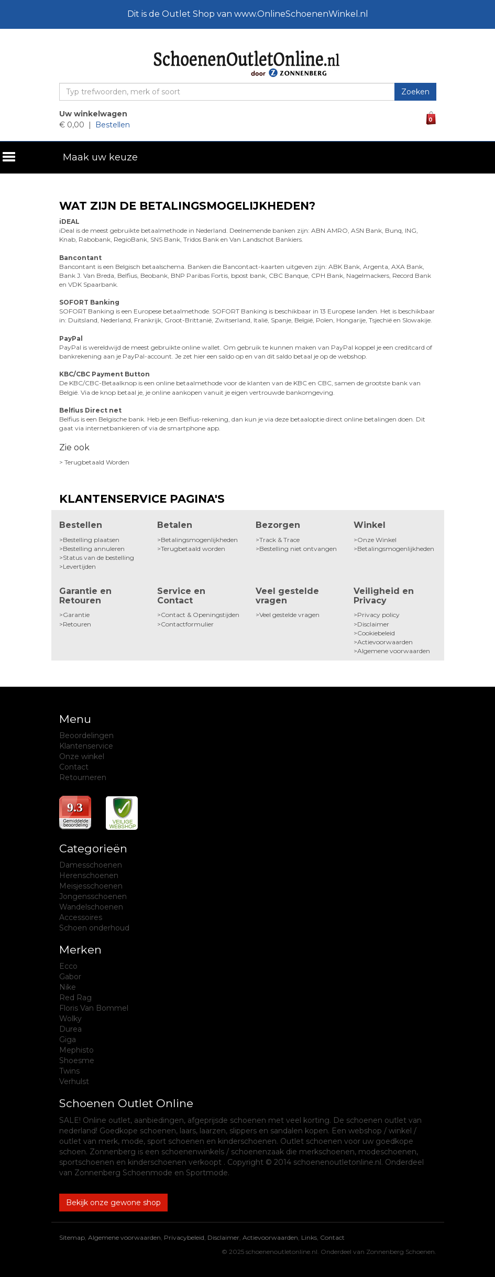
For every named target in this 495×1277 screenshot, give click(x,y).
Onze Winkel (377, 540)
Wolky (70, 1018)
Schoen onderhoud (94, 928)
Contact (74, 767)
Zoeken (415, 91)
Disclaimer (373, 624)
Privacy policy (378, 615)
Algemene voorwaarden (393, 651)
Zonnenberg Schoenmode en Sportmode (151, 1172)
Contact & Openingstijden (200, 615)
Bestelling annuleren (94, 549)
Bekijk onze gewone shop (113, 1202)
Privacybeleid (184, 1237)
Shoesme (76, 1060)
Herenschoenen (88, 875)
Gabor (70, 976)
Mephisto (76, 1050)
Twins (69, 1071)
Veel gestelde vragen (289, 615)
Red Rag (75, 997)
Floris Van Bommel (93, 1008)
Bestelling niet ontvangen (298, 549)
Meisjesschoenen (91, 886)
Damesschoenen (90, 865)
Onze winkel (81, 756)
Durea (70, 1029)
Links (309, 1237)
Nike (67, 987)
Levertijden (79, 566)
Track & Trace (279, 540)
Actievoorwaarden (385, 642)
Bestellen (112, 124)
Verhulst (74, 1081)
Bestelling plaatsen (91, 540)
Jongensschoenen (93, 896)
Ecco (68, 966)
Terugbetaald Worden (96, 462)
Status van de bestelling (98, 557)
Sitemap (72, 1237)
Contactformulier (187, 624)
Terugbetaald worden (193, 549)
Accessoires (80, 917)
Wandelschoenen (91, 907)
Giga (67, 1039)
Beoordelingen (86, 735)
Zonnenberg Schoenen (400, 1252)
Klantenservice (86, 746)
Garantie (76, 615)
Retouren (77, 624)
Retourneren (82, 777)
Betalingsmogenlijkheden (199, 540)
